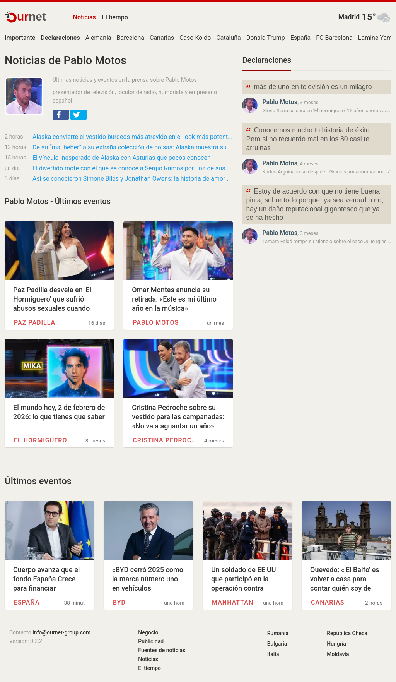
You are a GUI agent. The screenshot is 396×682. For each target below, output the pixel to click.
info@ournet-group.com (61, 632)
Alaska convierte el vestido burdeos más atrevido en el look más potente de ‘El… (132, 137)
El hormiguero (40, 440)
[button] (61, 115)
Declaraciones (266, 60)
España (300, 37)
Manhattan (232, 602)
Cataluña (228, 37)
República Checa (347, 633)
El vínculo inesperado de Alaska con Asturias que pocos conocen (121, 157)
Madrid (349, 17)
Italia (273, 654)
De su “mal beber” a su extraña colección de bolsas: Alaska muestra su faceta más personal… (132, 147)
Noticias (84, 17)
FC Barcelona (334, 37)
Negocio (148, 632)
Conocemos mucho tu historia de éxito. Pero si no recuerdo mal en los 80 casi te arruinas (308, 138)
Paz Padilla (34, 322)
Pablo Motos (156, 322)
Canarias (162, 37)
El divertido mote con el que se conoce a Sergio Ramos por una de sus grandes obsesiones (132, 168)
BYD (119, 602)
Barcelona (130, 37)
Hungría (336, 644)
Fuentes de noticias (161, 650)
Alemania (98, 37)
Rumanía (277, 633)
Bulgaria (277, 644)
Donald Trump (265, 37)
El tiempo (115, 17)
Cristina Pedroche (164, 440)
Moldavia (338, 654)
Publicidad (151, 641)
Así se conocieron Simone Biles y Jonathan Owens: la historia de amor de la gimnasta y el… (132, 178)
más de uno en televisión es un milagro (308, 88)
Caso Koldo (195, 37)
